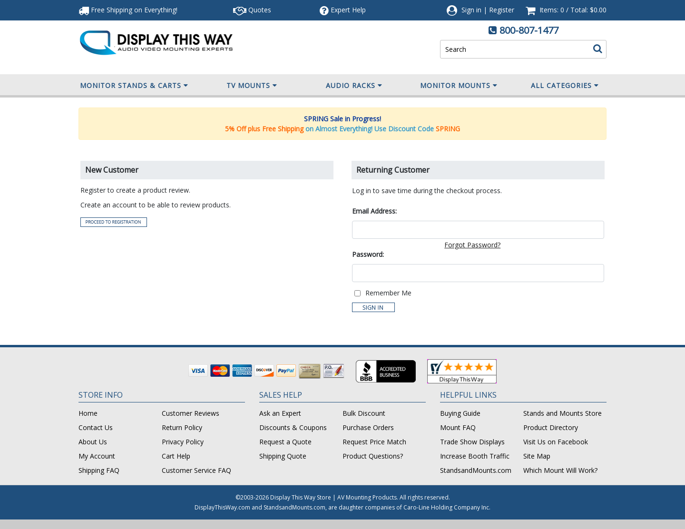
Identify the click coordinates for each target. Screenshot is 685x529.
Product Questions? (372, 455)
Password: (368, 254)
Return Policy (182, 427)
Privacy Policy (183, 441)
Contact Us (95, 427)
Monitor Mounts (459, 85)
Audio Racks (354, 85)
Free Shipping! (127, 9)
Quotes (252, 9)
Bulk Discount (363, 413)
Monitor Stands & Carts (134, 85)
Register (501, 9)
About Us (92, 441)
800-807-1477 (528, 30)
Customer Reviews (190, 413)
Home (88, 413)
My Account (96, 455)
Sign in (471, 9)
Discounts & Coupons (293, 427)
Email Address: (374, 211)
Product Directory (550, 427)
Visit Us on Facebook (555, 441)
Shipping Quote (282, 455)
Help (343, 9)
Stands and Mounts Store (562, 413)
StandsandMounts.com (475, 470)
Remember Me (388, 292)
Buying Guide (460, 413)
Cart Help (176, 455)
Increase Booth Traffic (474, 455)
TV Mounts (251, 85)
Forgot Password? (472, 244)
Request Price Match (374, 441)
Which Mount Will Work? (560, 470)
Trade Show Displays (472, 441)
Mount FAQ (458, 427)
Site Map (536, 455)
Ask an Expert (280, 413)
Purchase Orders (368, 427)
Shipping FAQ (98, 470)
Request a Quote (285, 441)
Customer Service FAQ (196, 470)
